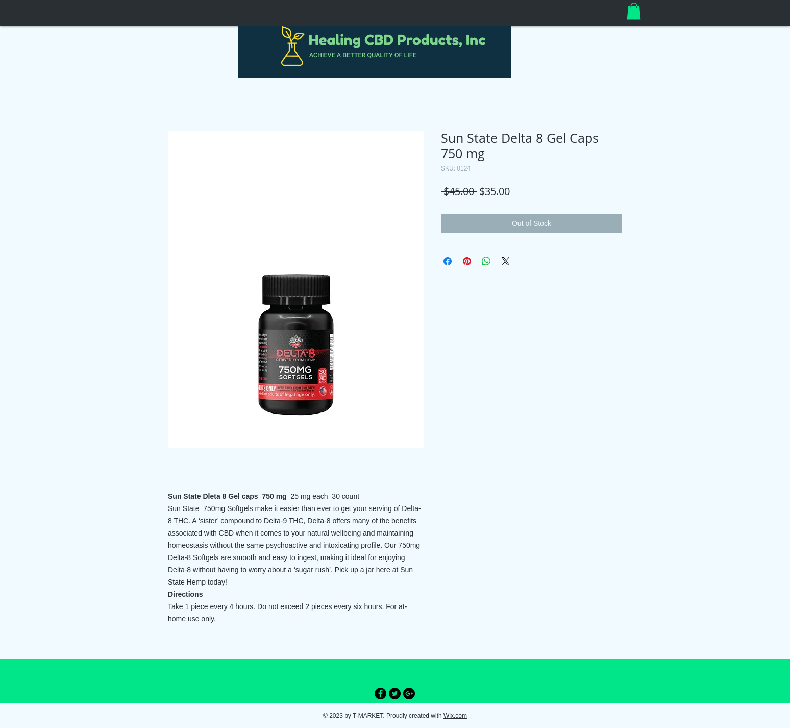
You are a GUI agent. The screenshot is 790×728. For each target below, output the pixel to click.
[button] (634, 11)
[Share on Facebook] (447, 261)
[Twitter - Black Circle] (395, 693)
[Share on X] (506, 261)
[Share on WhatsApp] (486, 261)
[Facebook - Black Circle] (380, 693)
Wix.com (455, 715)
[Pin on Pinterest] (467, 261)
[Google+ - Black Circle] (409, 693)
